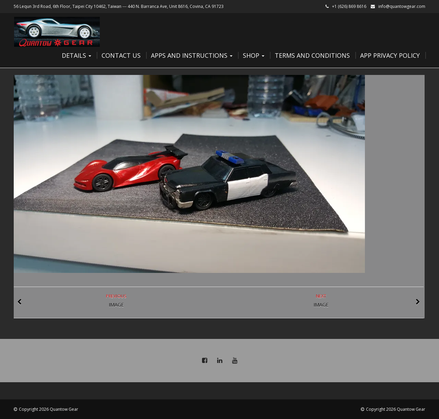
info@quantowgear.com (401, 6)
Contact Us (121, 55)
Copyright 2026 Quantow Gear (48, 409)
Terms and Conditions (312, 55)
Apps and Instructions (192, 55)
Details (76, 55)
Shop (253, 55)
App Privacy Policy (390, 55)
